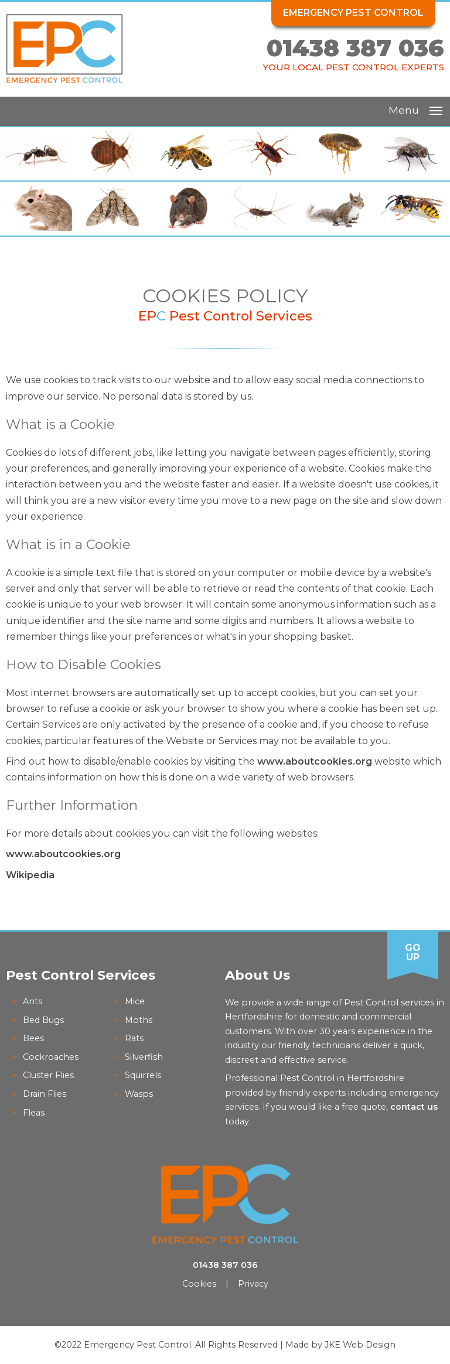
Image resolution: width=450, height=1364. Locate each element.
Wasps (139, 1094)
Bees (33, 1038)
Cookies (199, 1283)
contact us (414, 1107)
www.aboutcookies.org (314, 761)
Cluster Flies (48, 1075)
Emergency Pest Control (353, 12)
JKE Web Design (360, 1344)
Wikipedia (30, 875)
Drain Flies (44, 1094)
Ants (32, 1001)
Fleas (34, 1112)
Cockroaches (51, 1057)
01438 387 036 (355, 47)
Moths (138, 1020)
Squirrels (143, 1075)
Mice (135, 1001)
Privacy (253, 1283)
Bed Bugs (43, 1020)
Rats (134, 1038)
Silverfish (144, 1057)
